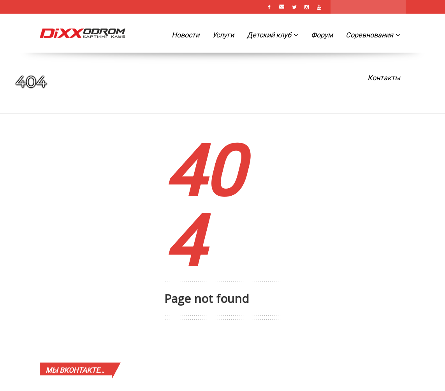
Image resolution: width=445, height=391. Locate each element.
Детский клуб (272, 34)
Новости (185, 35)
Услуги (223, 35)
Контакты (384, 78)
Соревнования (373, 34)
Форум (322, 35)
